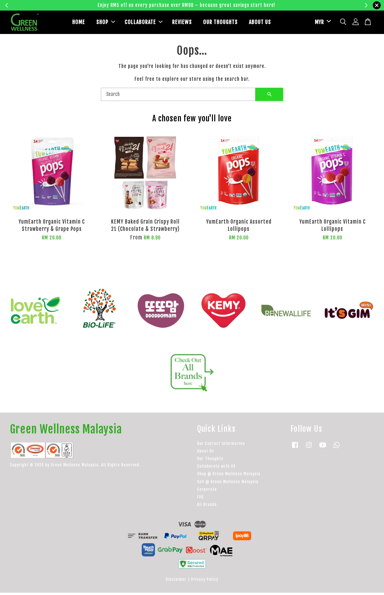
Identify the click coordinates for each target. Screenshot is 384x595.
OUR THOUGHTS (220, 23)
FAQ (200, 499)
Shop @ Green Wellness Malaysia (228, 476)
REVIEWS (182, 23)
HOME (78, 23)
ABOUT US (260, 23)
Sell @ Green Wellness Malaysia (227, 484)
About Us (205, 453)
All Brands (207, 507)
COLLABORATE (143, 23)
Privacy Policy (204, 581)
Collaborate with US (216, 468)
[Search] (178, 97)
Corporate (207, 491)
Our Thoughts (210, 460)
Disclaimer (176, 581)
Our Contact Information (221, 445)
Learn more (294, 5)
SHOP (105, 23)
